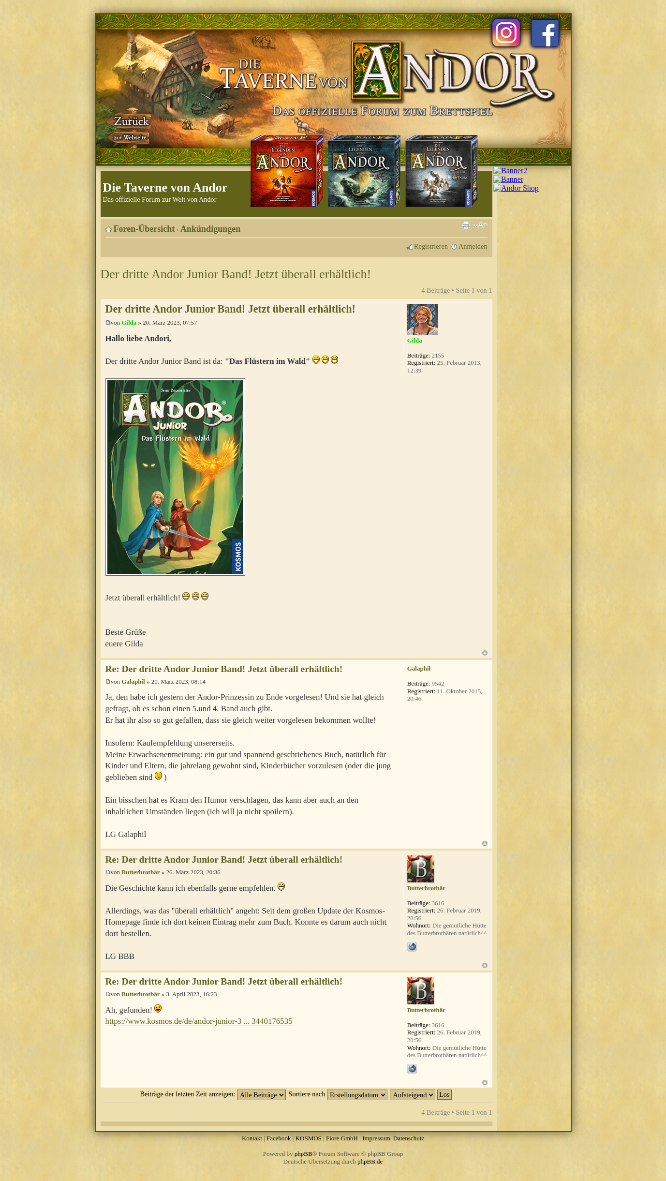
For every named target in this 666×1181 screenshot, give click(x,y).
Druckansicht (465, 225)
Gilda (128, 322)
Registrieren (431, 246)
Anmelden (473, 246)
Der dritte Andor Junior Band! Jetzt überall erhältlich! (236, 274)
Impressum (376, 1138)
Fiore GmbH (342, 1138)
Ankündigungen (210, 229)
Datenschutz (408, 1138)
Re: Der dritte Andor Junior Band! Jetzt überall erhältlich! (224, 669)
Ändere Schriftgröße (481, 225)
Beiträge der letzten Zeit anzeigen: (212, 1094)
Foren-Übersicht (144, 229)
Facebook (278, 1138)
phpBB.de (370, 1161)
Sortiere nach (338, 1094)
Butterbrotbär (140, 872)
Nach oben (485, 653)
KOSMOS (309, 1138)
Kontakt (252, 1138)
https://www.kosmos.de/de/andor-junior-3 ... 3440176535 (199, 1021)
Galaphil (133, 681)
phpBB (303, 1153)
